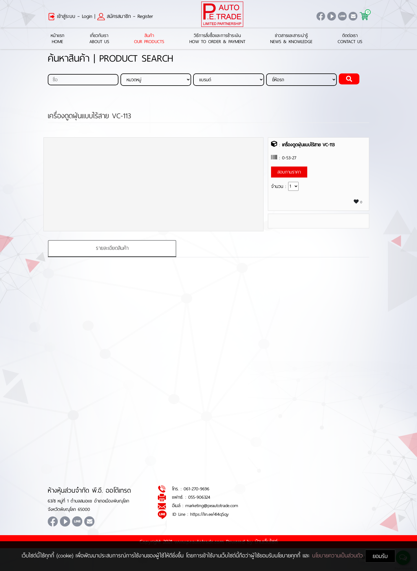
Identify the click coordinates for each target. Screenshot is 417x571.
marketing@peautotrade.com (211, 506)
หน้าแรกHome (57, 39)
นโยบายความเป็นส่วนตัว (338, 555)
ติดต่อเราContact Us (350, 39)
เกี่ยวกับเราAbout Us (99, 39)
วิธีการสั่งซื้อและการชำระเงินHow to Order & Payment (217, 39)
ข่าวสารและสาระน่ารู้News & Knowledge (291, 39)
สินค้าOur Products (149, 39)
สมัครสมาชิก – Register (125, 16)
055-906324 (199, 497)
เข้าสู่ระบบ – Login (70, 16)
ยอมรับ (380, 556)
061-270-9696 (196, 489)
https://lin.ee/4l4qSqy (209, 514)
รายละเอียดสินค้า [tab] (112, 248)
